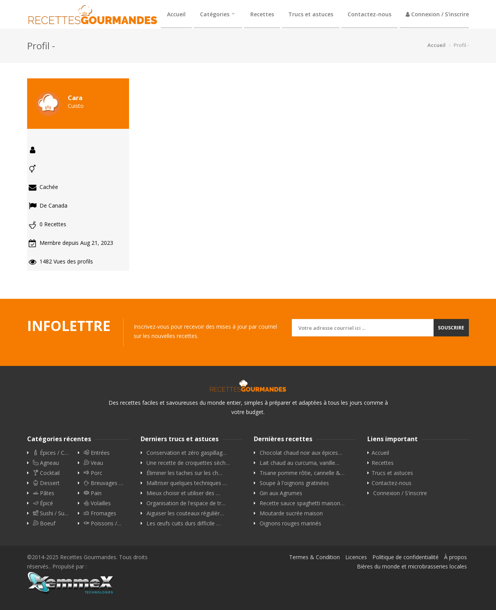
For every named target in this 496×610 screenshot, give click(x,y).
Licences (356, 557)
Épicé (43, 503)
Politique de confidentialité (405, 557)
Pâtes (43, 493)
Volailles (97, 503)
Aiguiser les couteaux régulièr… (185, 513)
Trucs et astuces (310, 14)
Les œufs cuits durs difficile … (183, 523)
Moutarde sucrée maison (291, 513)
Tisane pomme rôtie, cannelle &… (302, 473)
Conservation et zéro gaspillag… (186, 452)
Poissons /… (102, 523)
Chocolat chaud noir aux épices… (301, 452)
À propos (455, 557)
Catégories (214, 14)
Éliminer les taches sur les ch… (184, 473)
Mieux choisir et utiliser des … (183, 493)
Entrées (97, 452)
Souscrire (451, 327)
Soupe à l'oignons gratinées (294, 483)
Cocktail (46, 473)
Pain (93, 493)
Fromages (100, 513)
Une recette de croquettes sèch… (188, 462)
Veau (93, 462)
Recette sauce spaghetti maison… (302, 503)
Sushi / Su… (51, 513)
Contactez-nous (369, 14)
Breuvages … (103, 483)
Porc (93, 473)
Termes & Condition (314, 557)
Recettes (262, 14)
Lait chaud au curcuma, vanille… (299, 462)
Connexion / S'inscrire (437, 14)
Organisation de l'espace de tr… (186, 503)
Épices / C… (51, 452)
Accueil (176, 14)
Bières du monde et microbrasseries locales (412, 566)
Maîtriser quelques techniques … (186, 483)
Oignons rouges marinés (290, 523)
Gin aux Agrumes (281, 493)
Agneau (46, 462)
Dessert (46, 483)
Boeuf (44, 523)
